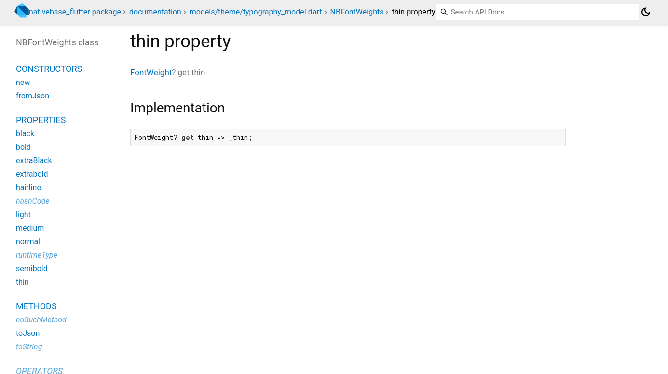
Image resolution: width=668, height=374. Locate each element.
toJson (28, 333)
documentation (155, 11)
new (23, 82)
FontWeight (151, 72)
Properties (41, 120)
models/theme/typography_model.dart (256, 11)
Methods (36, 306)
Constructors (49, 69)
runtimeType (36, 255)
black (25, 133)
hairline (28, 187)
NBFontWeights (357, 11)
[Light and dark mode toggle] (646, 12)
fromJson (32, 95)
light (23, 214)
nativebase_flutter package (75, 11)
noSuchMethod (41, 319)
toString (29, 346)
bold (23, 147)
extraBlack (34, 160)
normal (28, 241)
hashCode (32, 201)
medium (30, 228)
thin (22, 282)
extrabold (32, 174)
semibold (32, 268)
